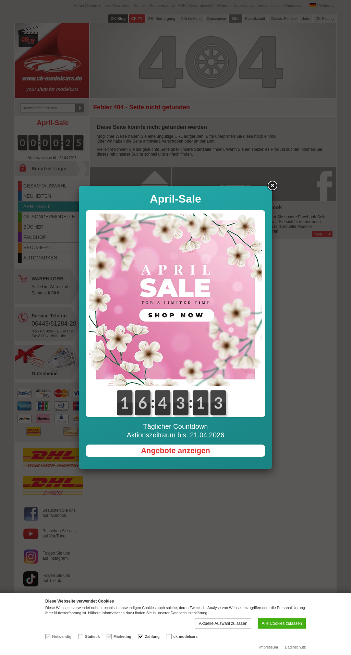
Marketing (122, 636)
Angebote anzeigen (175, 450)
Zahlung (152, 636)
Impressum (268, 647)
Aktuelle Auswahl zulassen (223, 623)
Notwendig (61, 636)
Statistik (92, 636)
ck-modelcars (185, 636)
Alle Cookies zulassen (282, 623)
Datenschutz (295, 647)
